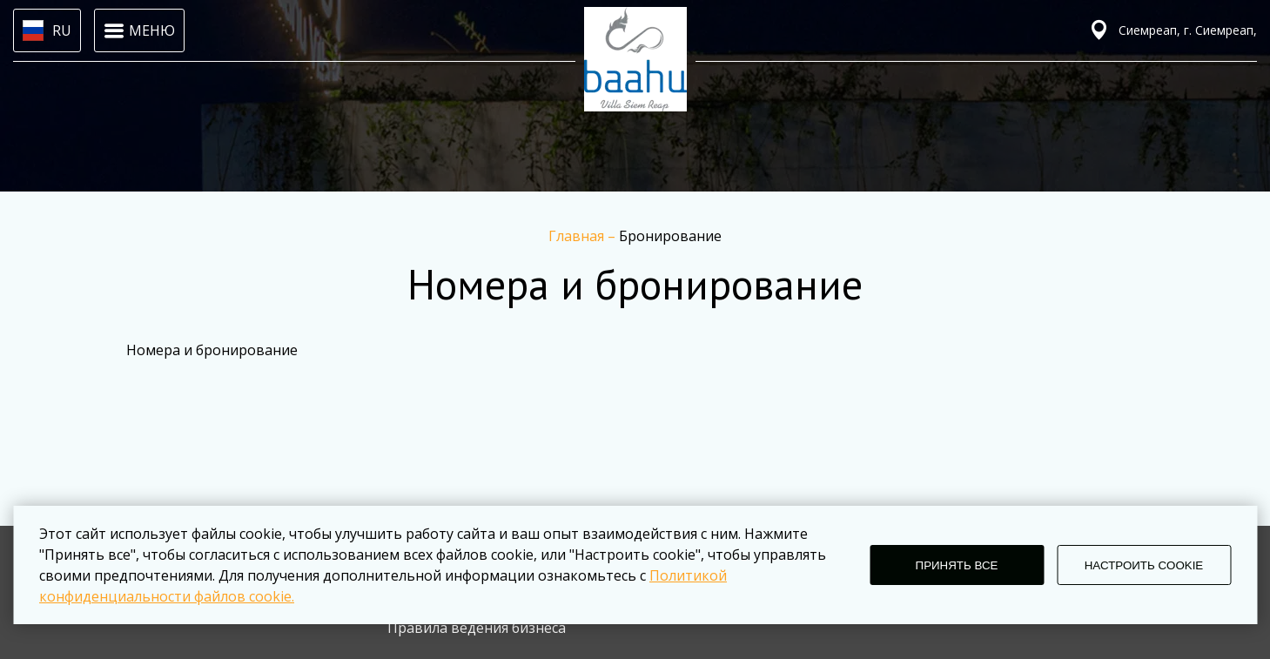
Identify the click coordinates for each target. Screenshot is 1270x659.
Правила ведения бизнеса (476, 627)
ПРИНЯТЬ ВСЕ (957, 565)
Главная (578, 235)
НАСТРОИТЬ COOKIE (1144, 565)
